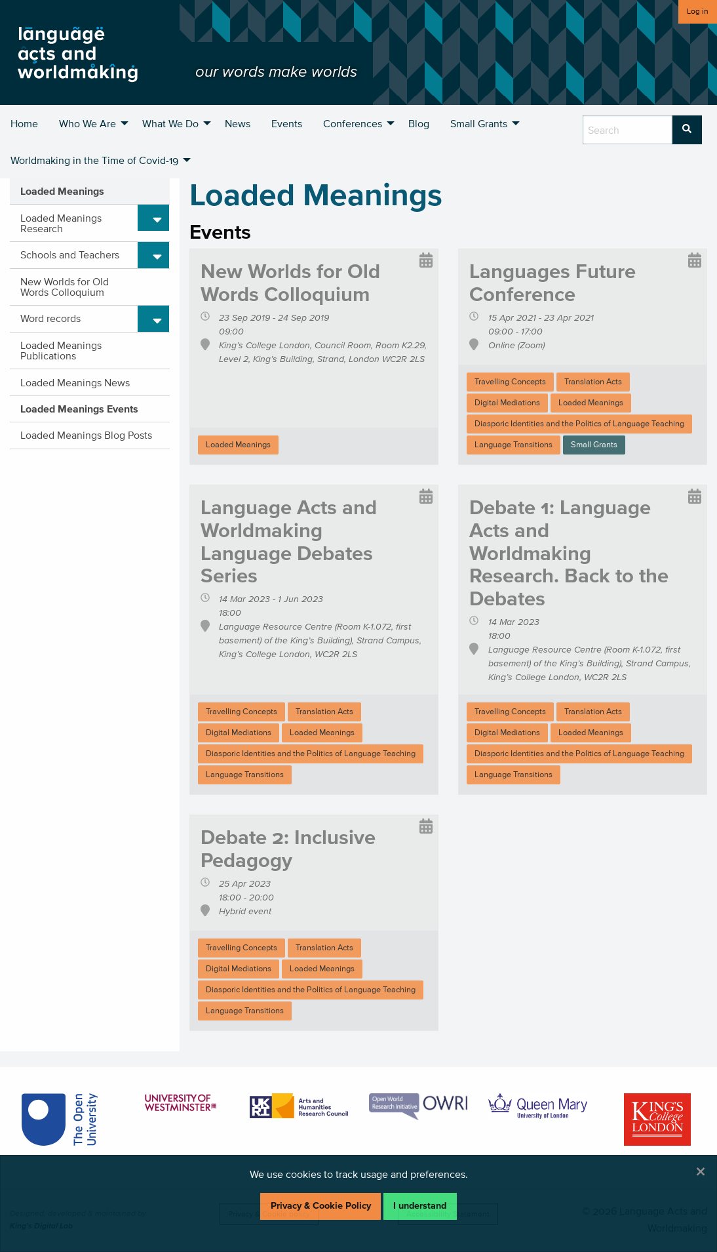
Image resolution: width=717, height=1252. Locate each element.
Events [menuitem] (286, 123)
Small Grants (594, 444)
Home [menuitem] (24, 123)
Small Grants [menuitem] (478, 123)
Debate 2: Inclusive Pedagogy (288, 848)
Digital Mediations (507, 402)
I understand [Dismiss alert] (419, 1206)
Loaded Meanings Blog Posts (86, 435)
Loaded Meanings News (75, 382)
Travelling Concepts (510, 381)
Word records (50, 318)
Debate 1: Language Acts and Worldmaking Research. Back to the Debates (569, 553)
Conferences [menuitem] (352, 123)
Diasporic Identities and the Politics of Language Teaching (579, 423)
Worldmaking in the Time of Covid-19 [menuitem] (94, 160)
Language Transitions (513, 444)
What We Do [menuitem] (170, 123)
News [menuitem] (237, 123)
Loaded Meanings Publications (61, 350)
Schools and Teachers (69, 254)
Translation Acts (593, 381)
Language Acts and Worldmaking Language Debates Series (289, 541)
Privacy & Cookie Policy (321, 1206)
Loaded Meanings (62, 191)
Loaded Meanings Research (61, 223)
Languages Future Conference (552, 282)
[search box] (627, 129)
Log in (697, 11)
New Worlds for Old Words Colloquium (64, 286)
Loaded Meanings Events (79, 408)
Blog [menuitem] (418, 123)
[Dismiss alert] (700, 1171)
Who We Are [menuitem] (87, 123)
